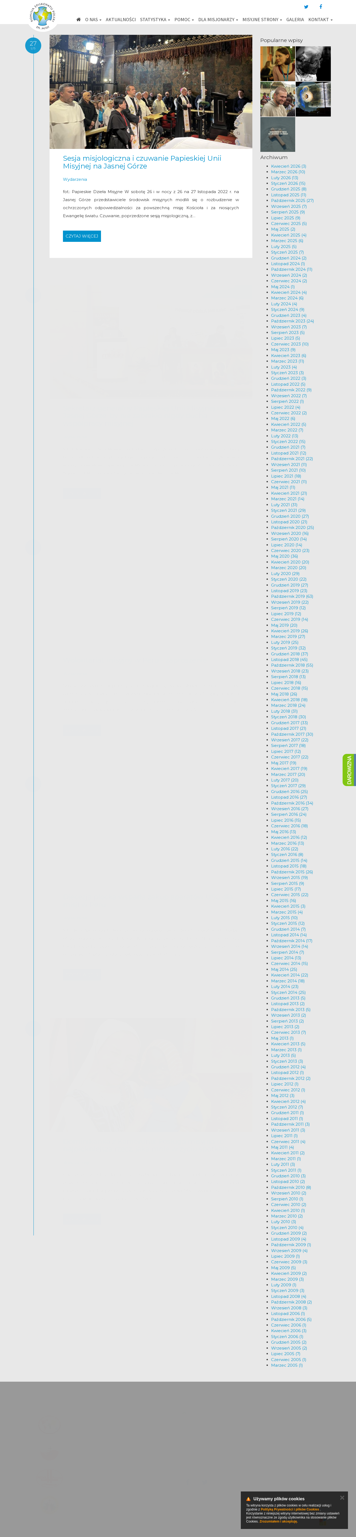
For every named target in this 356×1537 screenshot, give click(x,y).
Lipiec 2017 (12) (286, 751)
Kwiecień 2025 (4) (289, 235)
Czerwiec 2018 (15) (289, 688)
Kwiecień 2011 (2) (288, 1152)
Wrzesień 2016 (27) (290, 808)
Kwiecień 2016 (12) (289, 837)
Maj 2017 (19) (284, 762)
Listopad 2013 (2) (288, 1003)
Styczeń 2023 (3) (287, 372)
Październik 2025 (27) (292, 200)
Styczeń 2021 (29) (288, 510)
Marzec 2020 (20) (288, 567)
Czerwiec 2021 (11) (289, 481)
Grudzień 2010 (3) (288, 1175)
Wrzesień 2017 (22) (290, 739)
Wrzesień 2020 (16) (290, 533)
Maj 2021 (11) (283, 487)
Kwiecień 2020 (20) (290, 562)
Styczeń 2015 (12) (288, 923)
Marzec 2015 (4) (287, 912)
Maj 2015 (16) (283, 900)
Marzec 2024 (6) (287, 297)
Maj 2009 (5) (283, 1267)
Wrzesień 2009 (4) (289, 1250)
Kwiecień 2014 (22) (289, 975)
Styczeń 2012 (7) (287, 1107)
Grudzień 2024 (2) (289, 258)
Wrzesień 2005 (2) (289, 1348)
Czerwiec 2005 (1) (288, 1359)
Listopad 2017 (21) (288, 728)
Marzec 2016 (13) (287, 843)
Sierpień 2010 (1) (287, 1198)
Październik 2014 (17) (292, 940)
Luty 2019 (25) (285, 642)
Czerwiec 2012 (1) (288, 1089)
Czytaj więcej (82, 236)
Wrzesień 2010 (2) (288, 1193)
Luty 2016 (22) (284, 848)
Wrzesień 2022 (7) (289, 395)
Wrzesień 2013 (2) (288, 1015)
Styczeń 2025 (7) (287, 252)
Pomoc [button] (184, 19)
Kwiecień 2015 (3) (288, 906)
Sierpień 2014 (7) (287, 952)
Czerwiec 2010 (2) (288, 1204)
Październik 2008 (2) (291, 1302)
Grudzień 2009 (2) (289, 1233)
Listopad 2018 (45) (289, 659)
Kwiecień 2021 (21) (289, 493)
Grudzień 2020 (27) (290, 516)
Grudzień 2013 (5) (288, 998)
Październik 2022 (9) (291, 389)
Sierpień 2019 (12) (288, 607)
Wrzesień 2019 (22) (290, 602)
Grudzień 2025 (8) (289, 188)
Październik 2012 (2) (291, 1078)
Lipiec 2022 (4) (286, 407)
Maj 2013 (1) (282, 1038)
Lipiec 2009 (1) (285, 1256)
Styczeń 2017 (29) (288, 785)
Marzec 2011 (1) (286, 1158)
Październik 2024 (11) (292, 269)
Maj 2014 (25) (284, 969)
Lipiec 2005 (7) (286, 1353)
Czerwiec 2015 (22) (290, 894)
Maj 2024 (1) (283, 286)
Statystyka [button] (155, 19)
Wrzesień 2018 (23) (290, 671)
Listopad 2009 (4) (288, 1239)
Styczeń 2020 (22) (289, 579)
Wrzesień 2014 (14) (289, 946)
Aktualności (121, 19)
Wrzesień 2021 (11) (289, 464)
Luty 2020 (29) (285, 573)
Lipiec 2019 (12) (286, 613)
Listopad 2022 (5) (288, 384)
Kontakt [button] (320, 19)
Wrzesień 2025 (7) (289, 206)
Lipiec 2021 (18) (286, 476)
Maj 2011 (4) (282, 1147)
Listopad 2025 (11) (288, 194)
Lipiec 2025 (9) (286, 217)
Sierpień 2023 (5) (288, 332)
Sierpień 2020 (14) (289, 539)
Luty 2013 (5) (283, 1055)
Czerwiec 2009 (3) (289, 1261)
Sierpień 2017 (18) (288, 745)
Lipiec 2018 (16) (286, 682)
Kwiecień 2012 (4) (288, 1101)
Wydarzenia (75, 179)
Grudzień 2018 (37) (289, 653)
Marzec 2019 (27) (288, 636)
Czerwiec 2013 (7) (288, 1032)
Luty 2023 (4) (284, 367)
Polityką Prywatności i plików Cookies (290, 1509)
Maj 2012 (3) (283, 1095)
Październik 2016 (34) (292, 803)
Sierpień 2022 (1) (287, 401)
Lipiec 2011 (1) (284, 1135)
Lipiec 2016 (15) (286, 820)
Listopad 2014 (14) (289, 934)
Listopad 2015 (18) (289, 866)
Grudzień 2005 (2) (289, 1342)
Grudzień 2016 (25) (289, 791)
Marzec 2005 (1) (287, 1365)
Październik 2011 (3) (290, 1124)
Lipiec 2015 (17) (286, 889)
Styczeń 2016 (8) (287, 854)
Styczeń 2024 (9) (288, 309)
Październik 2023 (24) (292, 321)
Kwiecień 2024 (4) (289, 292)
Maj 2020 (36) (284, 556)
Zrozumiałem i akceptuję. (279, 1521)
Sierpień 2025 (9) (288, 212)
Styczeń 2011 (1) (286, 1170)
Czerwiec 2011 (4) (288, 1141)
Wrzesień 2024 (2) (289, 275)
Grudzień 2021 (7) (288, 447)
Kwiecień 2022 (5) (288, 424)
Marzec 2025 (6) (287, 240)
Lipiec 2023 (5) (285, 338)
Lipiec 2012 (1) (285, 1084)
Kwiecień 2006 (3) (289, 1330)
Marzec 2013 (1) (286, 1049)
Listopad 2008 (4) (288, 1296)
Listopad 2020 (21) (289, 521)
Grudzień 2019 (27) (289, 585)
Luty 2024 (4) (284, 303)
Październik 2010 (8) (291, 1187)
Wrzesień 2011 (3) (288, 1130)
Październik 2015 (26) (292, 871)
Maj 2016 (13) (283, 831)
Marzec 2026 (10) (288, 171)
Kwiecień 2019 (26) (289, 630)
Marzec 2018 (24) (288, 705)
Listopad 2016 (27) (289, 797)
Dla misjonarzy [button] (218, 19)
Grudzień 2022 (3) (288, 378)
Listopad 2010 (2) (288, 1181)
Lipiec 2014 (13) (286, 957)
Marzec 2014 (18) (288, 980)
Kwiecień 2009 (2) (289, 1273)
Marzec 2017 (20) (288, 774)
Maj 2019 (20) (284, 625)
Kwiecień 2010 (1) (288, 1210)
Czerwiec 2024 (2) (289, 280)
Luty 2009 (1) (284, 1284)
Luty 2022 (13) (284, 435)
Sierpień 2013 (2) (287, 1021)
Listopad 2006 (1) (288, 1313)
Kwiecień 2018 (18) (289, 699)
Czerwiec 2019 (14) (289, 619)
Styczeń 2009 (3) (288, 1290)
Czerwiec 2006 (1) (288, 1325)
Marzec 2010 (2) (287, 1216)
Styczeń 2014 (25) (288, 992)
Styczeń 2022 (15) (288, 441)
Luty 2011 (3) (283, 1164)
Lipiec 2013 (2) (285, 1026)
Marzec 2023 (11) (287, 361)
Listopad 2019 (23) (289, 590)
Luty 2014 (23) (285, 986)
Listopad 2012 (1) (287, 1072)
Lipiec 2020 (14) (286, 544)
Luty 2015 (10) (284, 917)
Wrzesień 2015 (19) (289, 877)
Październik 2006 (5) (291, 1319)
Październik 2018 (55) (292, 665)
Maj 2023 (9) (283, 349)
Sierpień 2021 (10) (288, 470)
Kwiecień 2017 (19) (289, 768)
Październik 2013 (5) (291, 1009)
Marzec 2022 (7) (287, 430)
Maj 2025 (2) (283, 229)
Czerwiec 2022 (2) (289, 412)
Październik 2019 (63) (292, 596)
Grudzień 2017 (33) (289, 722)
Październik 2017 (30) (292, 734)
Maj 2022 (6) (283, 418)
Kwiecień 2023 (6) (288, 355)
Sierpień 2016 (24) (289, 814)
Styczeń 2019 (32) (288, 648)
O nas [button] (93, 19)
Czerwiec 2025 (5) (289, 223)
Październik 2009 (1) (291, 1244)
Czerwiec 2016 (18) (289, 825)
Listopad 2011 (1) (287, 1118)
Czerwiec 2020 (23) (290, 550)
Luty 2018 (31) (284, 711)
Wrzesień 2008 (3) (289, 1307)
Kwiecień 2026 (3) (288, 166)
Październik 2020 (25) (292, 527)
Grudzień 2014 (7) (288, 929)
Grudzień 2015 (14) (289, 860)
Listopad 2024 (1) (288, 263)
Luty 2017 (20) (285, 780)
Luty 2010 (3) (283, 1221)
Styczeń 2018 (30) (288, 716)
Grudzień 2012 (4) (288, 1066)
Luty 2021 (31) (284, 504)
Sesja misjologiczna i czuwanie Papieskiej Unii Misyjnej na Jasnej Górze (142, 162)
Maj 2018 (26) (284, 694)
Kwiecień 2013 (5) (288, 1043)
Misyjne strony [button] (262, 19)
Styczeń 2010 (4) (287, 1227)
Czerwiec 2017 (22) (290, 757)
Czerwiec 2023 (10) (290, 344)
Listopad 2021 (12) (288, 453)
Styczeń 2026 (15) (288, 183)
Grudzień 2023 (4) (289, 315)
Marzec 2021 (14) (288, 498)
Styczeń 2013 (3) (287, 1061)
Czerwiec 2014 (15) (289, 963)
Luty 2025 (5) (284, 246)
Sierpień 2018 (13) (288, 676)
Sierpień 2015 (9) (287, 883)
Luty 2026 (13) (284, 177)
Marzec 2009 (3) (287, 1279)
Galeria (295, 19)
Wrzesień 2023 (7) (289, 326)
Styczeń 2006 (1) (287, 1336)
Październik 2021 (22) (292, 458)
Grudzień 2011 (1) (287, 1112)
